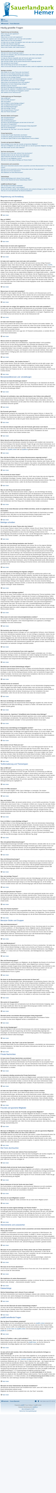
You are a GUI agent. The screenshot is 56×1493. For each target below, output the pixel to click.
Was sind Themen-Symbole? (8, 111)
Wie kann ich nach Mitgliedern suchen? (11, 158)
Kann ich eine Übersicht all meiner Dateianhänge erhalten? (16, 180)
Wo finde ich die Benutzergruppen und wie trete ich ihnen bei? (17, 122)
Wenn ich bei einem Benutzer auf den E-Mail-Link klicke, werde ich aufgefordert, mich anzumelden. (27, 66)
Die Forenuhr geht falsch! (8, 56)
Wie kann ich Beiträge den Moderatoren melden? (14, 87)
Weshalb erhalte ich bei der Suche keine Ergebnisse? (15, 155)
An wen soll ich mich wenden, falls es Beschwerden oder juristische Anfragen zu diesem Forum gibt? (27, 189)
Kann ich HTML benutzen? (8, 99)
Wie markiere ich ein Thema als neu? (11, 92)
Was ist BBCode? (5, 98)
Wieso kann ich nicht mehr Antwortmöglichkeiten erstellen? (16, 79)
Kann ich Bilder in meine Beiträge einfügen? (12, 103)
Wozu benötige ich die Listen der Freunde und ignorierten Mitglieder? (19, 144)
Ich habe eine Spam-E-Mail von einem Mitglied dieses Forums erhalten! (20, 138)
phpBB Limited (12, 449)
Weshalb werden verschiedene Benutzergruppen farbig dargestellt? (19, 126)
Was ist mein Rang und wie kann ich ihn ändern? (14, 64)
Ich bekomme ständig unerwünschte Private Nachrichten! (16, 136)
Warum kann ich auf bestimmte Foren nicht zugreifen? (15, 82)
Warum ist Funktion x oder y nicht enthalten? (13, 187)
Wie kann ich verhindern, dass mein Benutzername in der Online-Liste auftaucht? (22, 54)
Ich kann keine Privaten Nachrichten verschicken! (14, 135)
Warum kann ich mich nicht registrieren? (11, 37)
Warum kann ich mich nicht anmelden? (11, 40)
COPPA (50, 265)
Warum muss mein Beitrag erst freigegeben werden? (15, 90)
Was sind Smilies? (6, 101)
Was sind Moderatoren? (7, 119)
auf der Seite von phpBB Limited (16, 1329)
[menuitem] (3, 19)
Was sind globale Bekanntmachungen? (11, 105)
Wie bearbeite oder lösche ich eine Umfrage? (13, 80)
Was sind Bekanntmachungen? (9, 106)
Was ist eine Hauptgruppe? (8, 127)
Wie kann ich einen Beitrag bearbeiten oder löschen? (15, 74)
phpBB (22, 1405)
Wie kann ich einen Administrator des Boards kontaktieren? (16, 190)
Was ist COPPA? (5, 35)
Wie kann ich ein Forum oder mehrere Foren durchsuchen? (17, 153)
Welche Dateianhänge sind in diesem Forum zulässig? (15, 178)
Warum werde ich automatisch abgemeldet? (12, 45)
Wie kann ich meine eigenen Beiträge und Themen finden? (16, 160)
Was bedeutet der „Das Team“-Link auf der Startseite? (15, 129)
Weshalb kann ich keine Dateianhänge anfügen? (14, 84)
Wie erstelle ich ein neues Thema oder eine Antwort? (15, 72)
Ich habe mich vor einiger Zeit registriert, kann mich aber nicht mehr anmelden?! (22, 42)
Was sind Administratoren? (8, 117)
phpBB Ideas (32, 1342)
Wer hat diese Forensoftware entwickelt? (12, 185)
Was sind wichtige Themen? (8, 108)
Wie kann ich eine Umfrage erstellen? (11, 77)
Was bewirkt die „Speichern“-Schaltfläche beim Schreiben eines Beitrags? (20, 89)
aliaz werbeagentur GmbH (28, 1409)
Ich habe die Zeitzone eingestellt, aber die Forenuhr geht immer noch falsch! (21, 58)
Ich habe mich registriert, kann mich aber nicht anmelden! (16, 38)
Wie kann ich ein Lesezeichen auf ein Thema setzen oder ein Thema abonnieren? (22, 169)
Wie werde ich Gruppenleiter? (9, 124)
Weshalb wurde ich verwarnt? (9, 85)
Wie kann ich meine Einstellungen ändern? (12, 53)
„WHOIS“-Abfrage (26, 1359)
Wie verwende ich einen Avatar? (9, 63)
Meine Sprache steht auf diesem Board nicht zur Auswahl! (16, 59)
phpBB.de (25, 449)
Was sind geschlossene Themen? (10, 110)
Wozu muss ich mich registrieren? (10, 33)
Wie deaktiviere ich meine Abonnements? (12, 172)
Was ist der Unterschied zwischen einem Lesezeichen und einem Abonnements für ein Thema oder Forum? (27, 166)
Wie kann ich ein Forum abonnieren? (11, 170)
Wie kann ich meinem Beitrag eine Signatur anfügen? (15, 75)
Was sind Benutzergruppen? (8, 120)
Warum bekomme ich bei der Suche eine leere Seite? (15, 156)
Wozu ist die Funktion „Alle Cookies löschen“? (13, 47)
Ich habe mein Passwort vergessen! (10, 44)
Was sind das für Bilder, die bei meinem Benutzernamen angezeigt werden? (21, 61)
